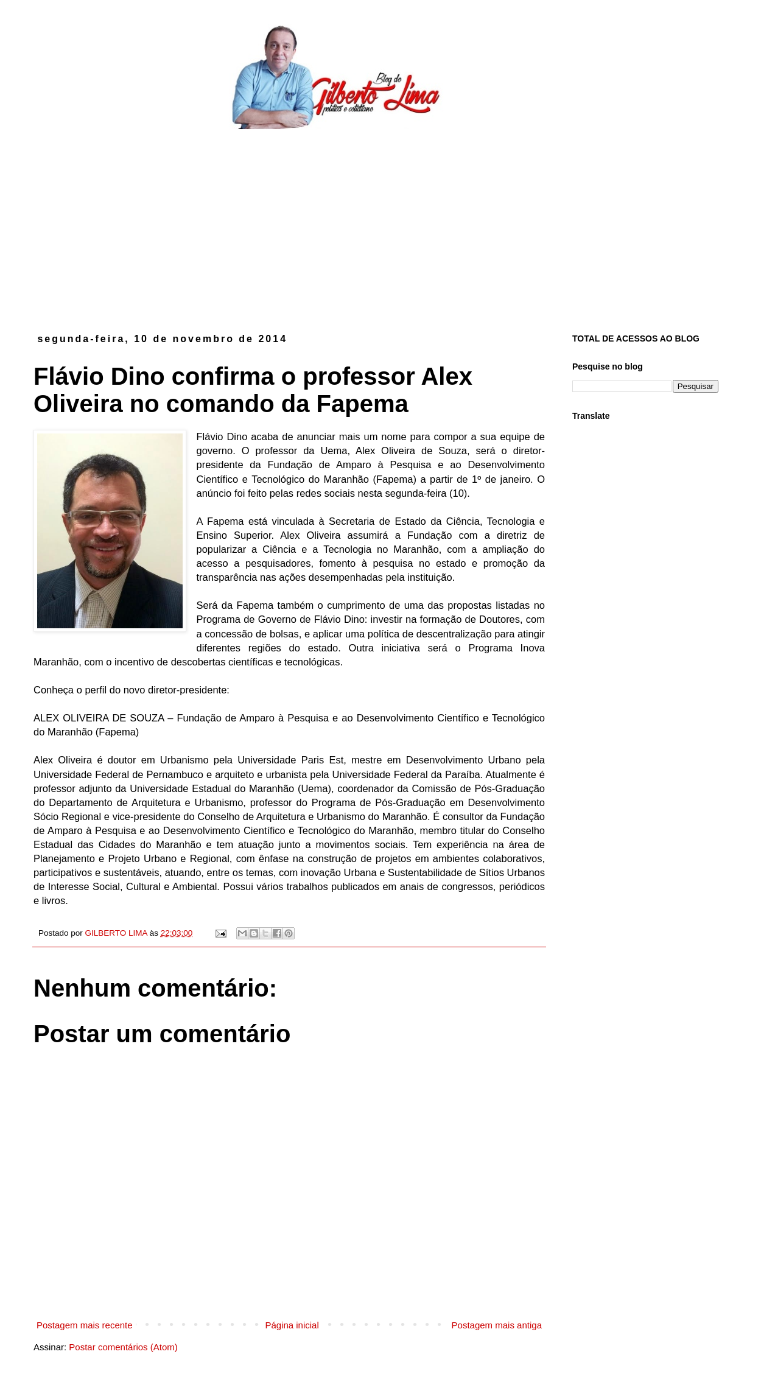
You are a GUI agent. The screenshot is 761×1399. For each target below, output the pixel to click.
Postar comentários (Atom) (123, 1347)
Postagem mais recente (85, 1325)
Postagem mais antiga (497, 1325)
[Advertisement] (380, 221)
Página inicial (291, 1325)
